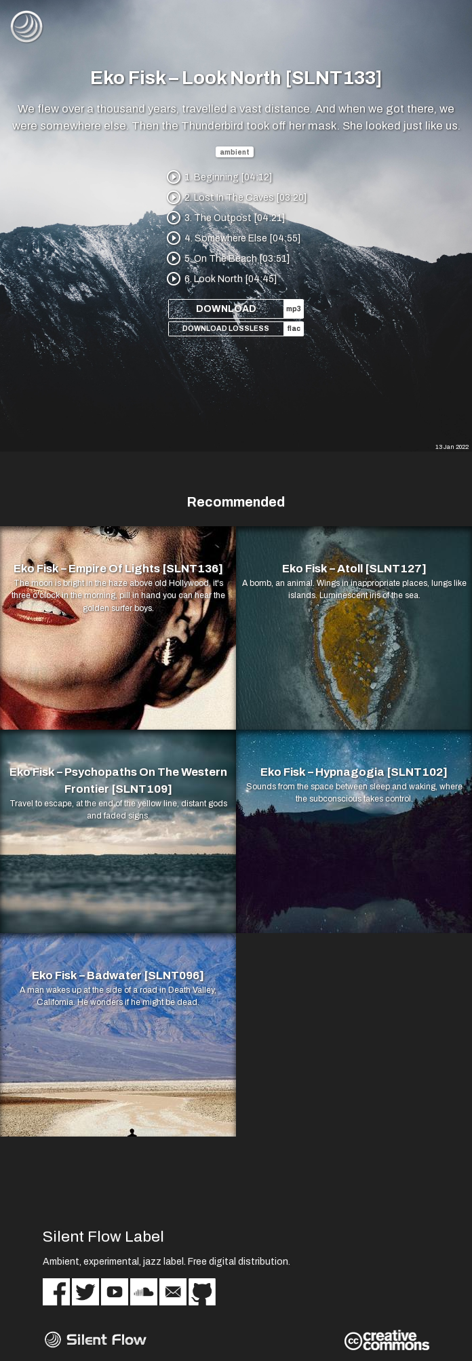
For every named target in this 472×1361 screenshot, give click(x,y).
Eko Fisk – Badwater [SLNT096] (118, 975)
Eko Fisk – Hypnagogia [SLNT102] (354, 772)
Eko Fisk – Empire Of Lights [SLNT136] (118, 568)
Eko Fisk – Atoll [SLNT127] (354, 568)
